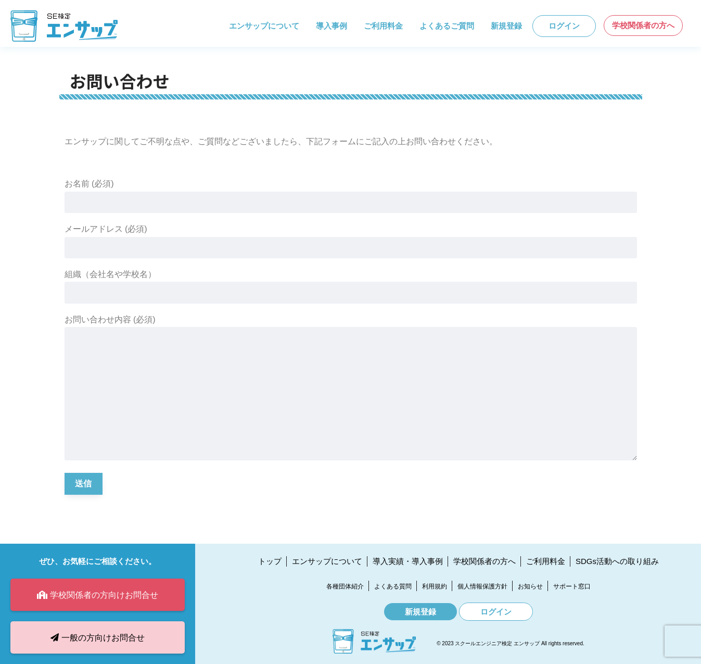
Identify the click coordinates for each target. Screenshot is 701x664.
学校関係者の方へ (643, 25)
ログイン (564, 25)
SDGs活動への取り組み (617, 561)
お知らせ (530, 586)
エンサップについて (264, 25)
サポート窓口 (572, 586)
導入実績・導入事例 (408, 561)
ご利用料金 (383, 25)
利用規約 (434, 586)
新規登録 (506, 25)
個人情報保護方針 (482, 586)
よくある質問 (393, 586)
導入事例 (331, 25)
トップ (270, 561)
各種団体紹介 (345, 586)
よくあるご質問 (446, 25)
